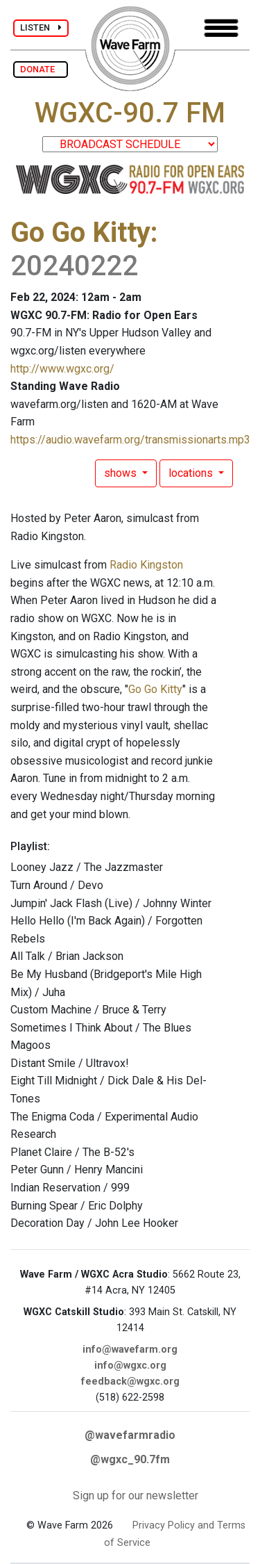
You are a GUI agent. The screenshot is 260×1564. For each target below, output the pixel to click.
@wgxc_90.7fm (130, 1459)
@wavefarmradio (130, 1435)
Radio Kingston (146, 564)
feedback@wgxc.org (130, 1381)
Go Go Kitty (80, 232)
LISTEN (41, 27)
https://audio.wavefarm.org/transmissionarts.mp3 (130, 439)
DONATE (40, 69)
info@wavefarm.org (130, 1349)
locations (192, 473)
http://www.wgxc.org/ (62, 368)
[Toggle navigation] (221, 28)
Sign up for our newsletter (135, 1495)
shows (121, 473)
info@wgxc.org (130, 1365)
